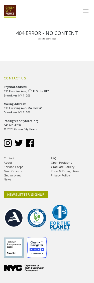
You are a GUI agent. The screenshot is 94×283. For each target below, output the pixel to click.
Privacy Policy (60, 175)
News (7, 179)
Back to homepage (47, 38)
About (8, 162)
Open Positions (61, 162)
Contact (9, 158)
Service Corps (13, 167)
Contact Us (15, 78)
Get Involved (13, 175)
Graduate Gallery (62, 167)
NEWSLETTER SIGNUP (26, 194)
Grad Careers (13, 171)
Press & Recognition (65, 171)
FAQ (53, 158)
